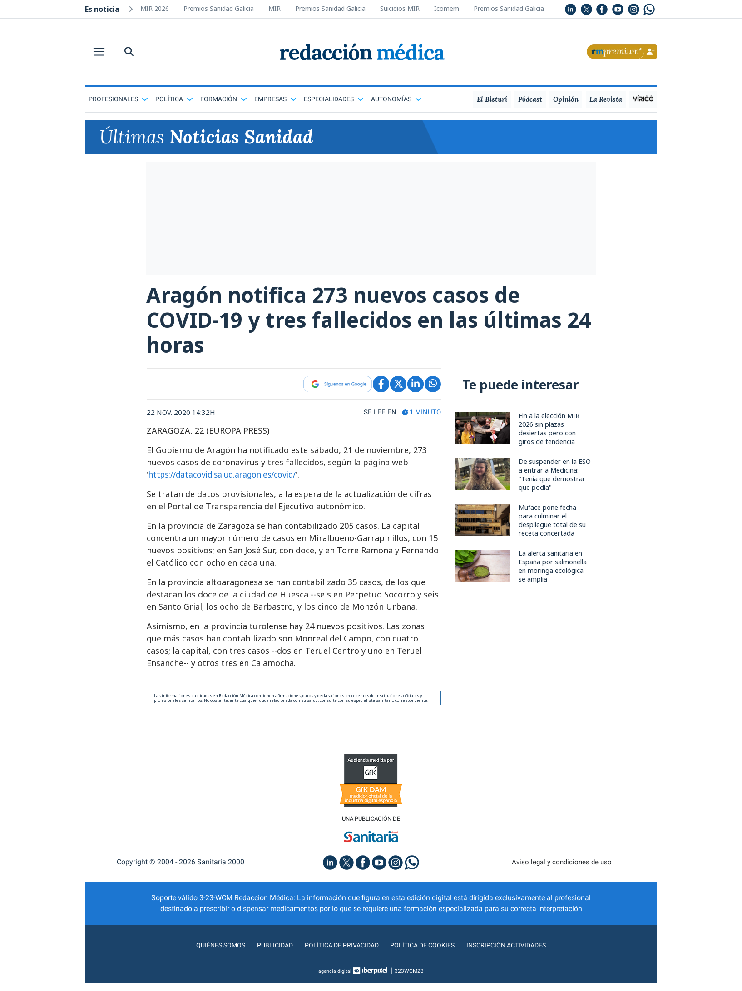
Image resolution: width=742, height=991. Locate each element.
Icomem (446, 8)
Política (174, 99)
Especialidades (334, 99)
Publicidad (267, 952)
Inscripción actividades (516, 952)
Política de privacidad (338, 952)
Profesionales (118, 99)
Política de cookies (425, 952)
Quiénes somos (209, 952)
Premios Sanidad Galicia (218, 8)
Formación (223, 99)
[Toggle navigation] (99, 51)
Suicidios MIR (400, 8)
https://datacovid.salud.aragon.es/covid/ (227, 481)
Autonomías (396, 99)
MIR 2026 (154, 8)
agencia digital (335, 979)
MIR (274, 8)
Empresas (275, 99)
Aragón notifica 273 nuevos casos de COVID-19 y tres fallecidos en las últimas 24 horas (350, 323)
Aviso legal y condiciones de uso (562, 869)
